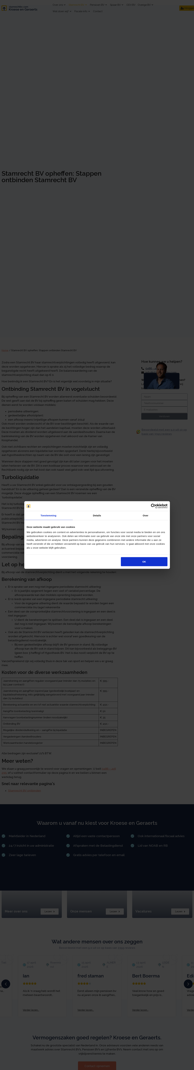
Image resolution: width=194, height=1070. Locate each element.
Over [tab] (145, 515)
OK (144, 561)
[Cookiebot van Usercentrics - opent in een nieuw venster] (153, 506)
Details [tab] (97, 515)
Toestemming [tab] (48, 515)
